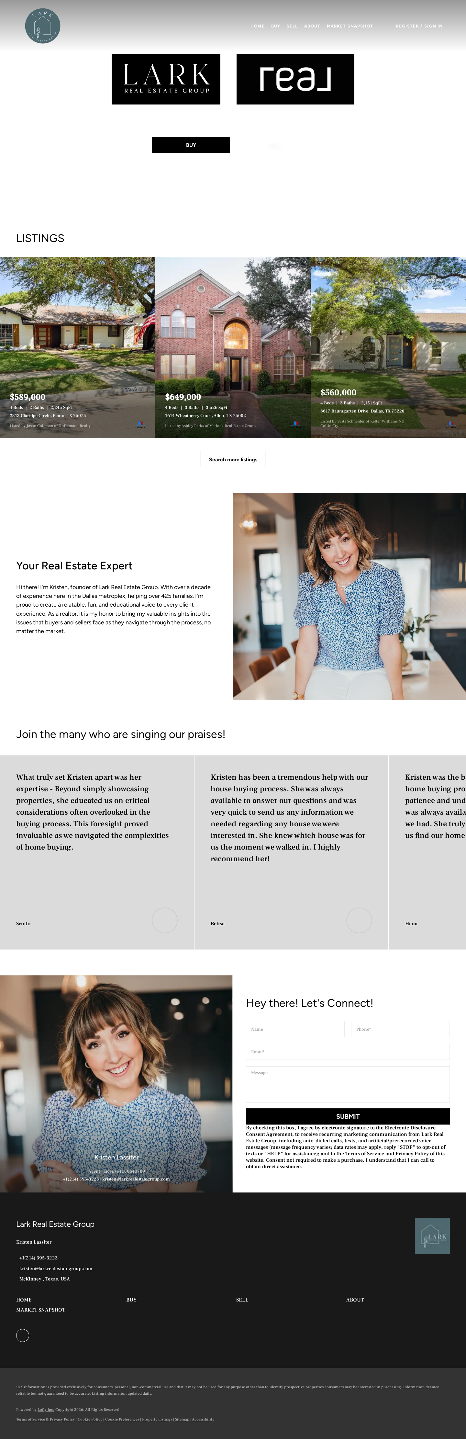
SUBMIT (348, 1116)
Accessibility (203, 1419)
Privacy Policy (412, 1153)
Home (257, 26)
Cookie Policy (90, 1419)
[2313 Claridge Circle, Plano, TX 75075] (77, 347)
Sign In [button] (433, 26)
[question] (348, 1084)
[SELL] (275, 145)
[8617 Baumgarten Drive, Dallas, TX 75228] (388, 347)
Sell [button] (292, 26)
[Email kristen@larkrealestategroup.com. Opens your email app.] (54, 1269)
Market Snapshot (350, 26)
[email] (348, 1052)
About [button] (312, 26)
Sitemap (182, 1419)
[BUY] (191, 145)
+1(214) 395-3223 (81, 1179)
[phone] (400, 1029)
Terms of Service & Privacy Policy (45, 1419)
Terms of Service (364, 1153)
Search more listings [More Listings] (233, 459)
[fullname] (295, 1029)
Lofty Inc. (46, 1409)
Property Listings (157, 1419)
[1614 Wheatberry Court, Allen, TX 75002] (233, 347)
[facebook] (22, 1335)
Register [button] (407, 26)
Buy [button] (275, 26)
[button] (42, 25)
